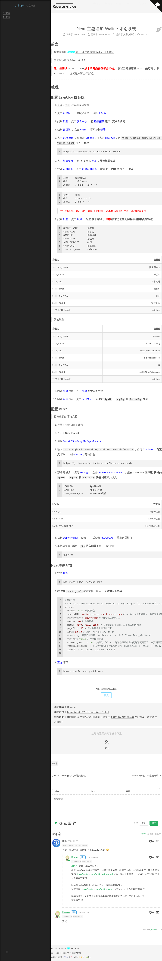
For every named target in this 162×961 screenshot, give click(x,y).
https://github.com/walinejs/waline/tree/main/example (98, 449)
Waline (153, 930)
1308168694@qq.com (149, 372)
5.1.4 (71, 68)
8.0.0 (56, 73)
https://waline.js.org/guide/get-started (94, 874)
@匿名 (74, 866)
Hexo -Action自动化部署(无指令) (69, 775)
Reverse (75, 857)
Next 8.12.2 (78, 60)
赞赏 (106, 695)
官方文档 (72, 416)
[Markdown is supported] (56, 823)
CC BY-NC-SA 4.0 (122, 716)
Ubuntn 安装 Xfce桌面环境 (146, 775)
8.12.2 (140, 68)
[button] (7, 952)
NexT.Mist (66, 952)
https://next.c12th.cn (150, 350)
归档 (130, 6)
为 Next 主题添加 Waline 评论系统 (94, 51)
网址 (128, 791)
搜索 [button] (142, 6)
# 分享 (55, 763)
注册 (67, 104)
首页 (97, 6)
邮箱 (93, 791)
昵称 (57, 791)
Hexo (56, 952)
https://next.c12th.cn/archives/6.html (88, 711)
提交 (154, 823)
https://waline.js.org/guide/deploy (97, 889)
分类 (119, 6)
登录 (59, 104)
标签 (108, 6)
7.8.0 (81, 68)
